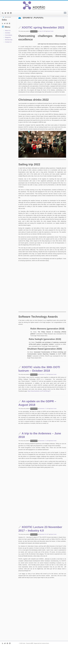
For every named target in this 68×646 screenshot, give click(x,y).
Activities (7, 33)
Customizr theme (45, 643)
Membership (8, 39)
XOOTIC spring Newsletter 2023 (43, 27)
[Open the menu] (65, 13)
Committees (8, 35)
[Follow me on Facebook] (8, 13)
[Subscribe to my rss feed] (3, 13)
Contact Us (8, 42)
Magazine (8, 37)
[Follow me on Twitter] (6, 13)
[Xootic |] (34, 5)
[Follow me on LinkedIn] (11, 13)
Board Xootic (50, 31)
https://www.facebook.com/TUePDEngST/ (39, 391)
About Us (8, 30)
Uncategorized (34, 31)
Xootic (23, 643)
